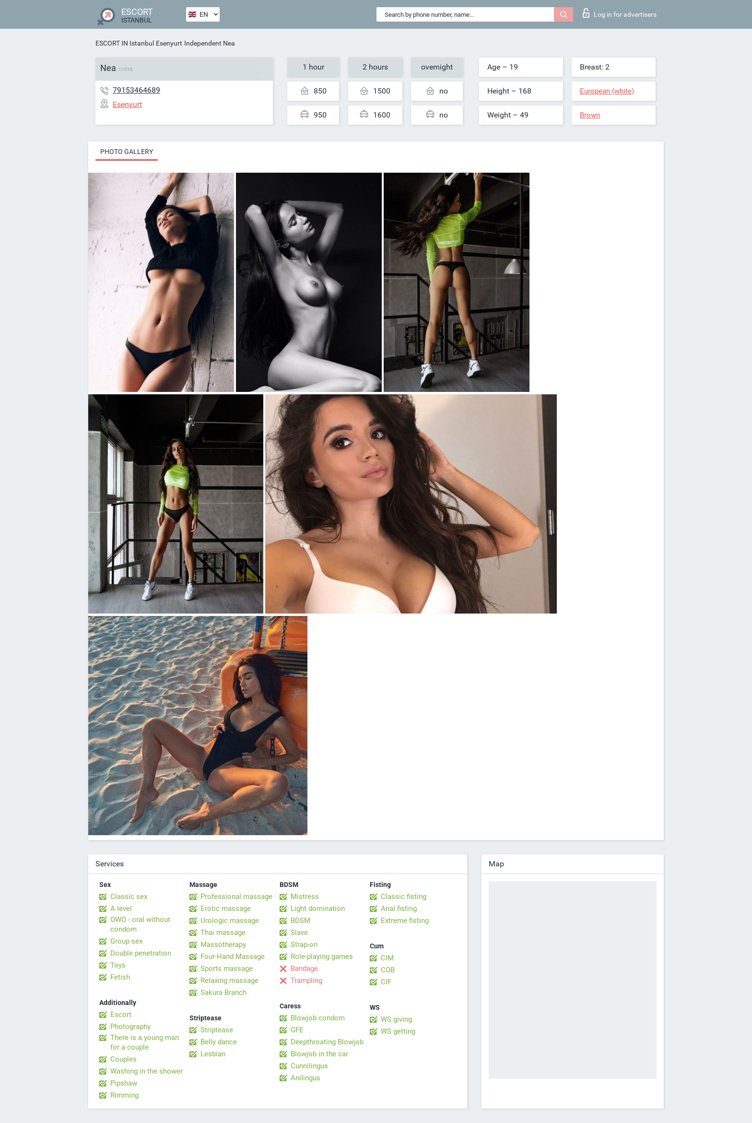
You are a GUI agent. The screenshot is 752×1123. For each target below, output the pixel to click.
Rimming (124, 1095)
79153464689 (136, 90)
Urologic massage (229, 920)
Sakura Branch (223, 992)
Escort (120, 1014)
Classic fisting (403, 896)
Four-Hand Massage (232, 956)
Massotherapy (223, 944)
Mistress (305, 896)
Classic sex (128, 896)
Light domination (318, 908)
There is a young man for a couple (144, 1042)
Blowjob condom (318, 1018)
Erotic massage (225, 908)
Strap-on (304, 944)
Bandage (304, 968)
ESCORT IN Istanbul (124, 43)
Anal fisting (399, 908)
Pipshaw (123, 1083)
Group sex (126, 941)
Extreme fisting (405, 920)
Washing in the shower (146, 1071)
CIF (386, 982)
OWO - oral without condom (140, 924)
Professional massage (236, 896)
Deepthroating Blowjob (327, 1042)
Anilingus (305, 1078)
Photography (130, 1026)
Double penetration (140, 953)
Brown (590, 115)
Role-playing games (322, 956)
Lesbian (212, 1054)
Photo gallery (126, 151)
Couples (123, 1059)
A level (121, 908)
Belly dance (218, 1042)
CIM (387, 958)
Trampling (306, 980)
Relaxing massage (229, 980)
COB (388, 970)
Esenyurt (169, 43)
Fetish (120, 977)
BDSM (300, 920)
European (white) (607, 91)
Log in (620, 13)
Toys (118, 965)
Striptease (216, 1030)
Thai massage (223, 932)
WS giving (396, 1019)
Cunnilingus (309, 1066)
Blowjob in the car (319, 1054)
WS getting (398, 1031)
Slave (299, 932)
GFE (297, 1030)
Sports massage (226, 968)
